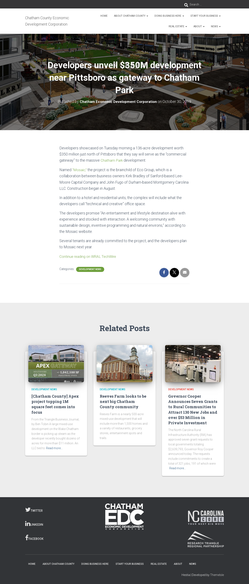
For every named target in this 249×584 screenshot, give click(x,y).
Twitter (34, 509)
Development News (90, 269)
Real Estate (178, 26)
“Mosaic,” (79, 169)
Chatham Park (112, 160)
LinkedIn (34, 523)
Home (104, 15)
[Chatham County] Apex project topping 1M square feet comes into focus (55, 404)
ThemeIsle (217, 574)
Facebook (34, 537)
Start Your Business (205, 15)
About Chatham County (131, 15)
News (216, 26)
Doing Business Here (169, 15)
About (199, 26)
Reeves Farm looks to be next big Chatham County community (123, 401)
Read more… (54, 447)
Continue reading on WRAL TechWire (89, 256)
